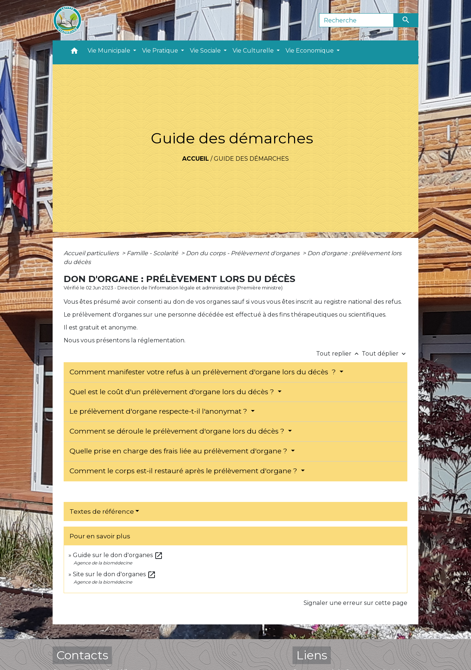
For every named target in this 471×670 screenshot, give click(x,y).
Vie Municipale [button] (110, 50)
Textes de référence (102, 511)
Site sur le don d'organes (114, 574)
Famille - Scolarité (153, 253)
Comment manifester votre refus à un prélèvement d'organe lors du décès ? (204, 372)
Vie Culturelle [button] (254, 50)
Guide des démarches (251, 158)
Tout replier (339, 353)
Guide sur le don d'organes (118, 555)
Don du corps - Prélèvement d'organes (243, 253)
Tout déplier (384, 353)
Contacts (82, 655)
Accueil (195, 158)
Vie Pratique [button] (161, 50)
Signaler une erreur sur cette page (355, 602)
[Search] (356, 20)
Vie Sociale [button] (206, 50)
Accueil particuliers (92, 253)
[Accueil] (67, 20)
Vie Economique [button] (310, 50)
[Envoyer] (406, 20)
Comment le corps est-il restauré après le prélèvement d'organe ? (184, 471)
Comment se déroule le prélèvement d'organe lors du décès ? (178, 431)
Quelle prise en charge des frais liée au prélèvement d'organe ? (179, 451)
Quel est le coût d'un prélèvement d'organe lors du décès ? (173, 392)
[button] (74, 52)
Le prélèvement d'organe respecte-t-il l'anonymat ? (159, 411)
